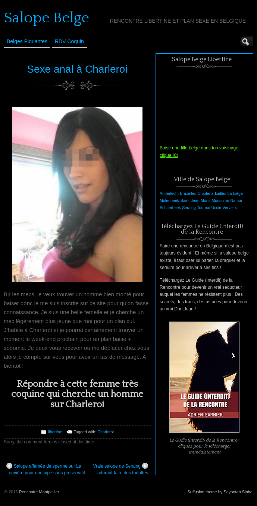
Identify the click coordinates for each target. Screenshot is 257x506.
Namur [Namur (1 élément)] (236, 200)
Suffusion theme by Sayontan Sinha (220, 492)
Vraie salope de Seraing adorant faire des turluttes (120, 469)
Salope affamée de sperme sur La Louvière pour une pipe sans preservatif (45, 469)
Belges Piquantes (27, 41)
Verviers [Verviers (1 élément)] (230, 207)
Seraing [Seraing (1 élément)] (189, 207)
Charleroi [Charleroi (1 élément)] (205, 193)
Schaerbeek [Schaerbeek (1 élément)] (170, 207)
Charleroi (105, 432)
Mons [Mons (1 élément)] (205, 200)
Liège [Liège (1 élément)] (238, 193)
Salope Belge (46, 18)
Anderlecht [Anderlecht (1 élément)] (169, 193)
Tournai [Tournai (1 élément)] (203, 207)
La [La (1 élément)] (230, 193)
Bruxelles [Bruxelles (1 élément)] (188, 193)
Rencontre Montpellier (39, 492)
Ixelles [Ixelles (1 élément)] (220, 193)
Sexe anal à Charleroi (77, 69)
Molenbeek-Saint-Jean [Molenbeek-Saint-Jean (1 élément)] (180, 200)
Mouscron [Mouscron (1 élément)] (220, 200)
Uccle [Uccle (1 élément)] (216, 207)
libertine (55, 432)
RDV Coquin (69, 41)
